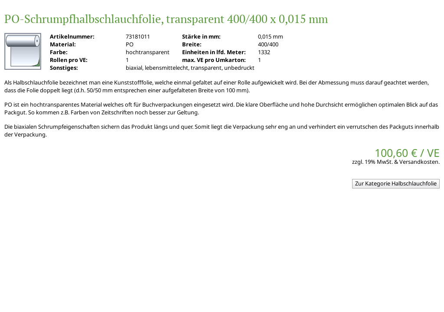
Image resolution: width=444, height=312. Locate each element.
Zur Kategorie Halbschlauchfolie (396, 183)
